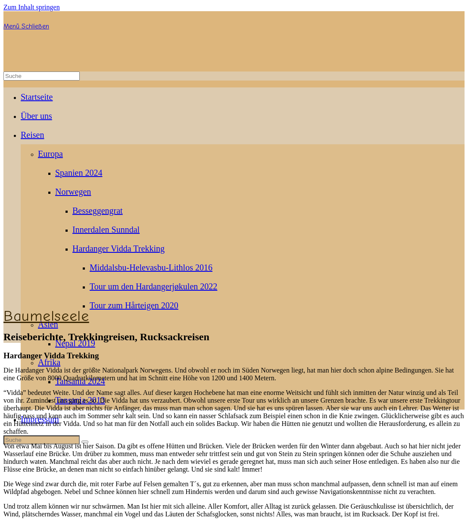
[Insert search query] (41, 76)
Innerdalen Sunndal (106, 229)
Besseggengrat (97, 210)
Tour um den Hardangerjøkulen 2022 (153, 286)
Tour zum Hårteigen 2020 (134, 305)
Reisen (32, 135)
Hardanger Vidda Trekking (118, 248)
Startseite (37, 97)
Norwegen (73, 191)
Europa (50, 153)
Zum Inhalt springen (31, 7)
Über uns (36, 116)
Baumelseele (46, 316)
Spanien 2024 (78, 172)
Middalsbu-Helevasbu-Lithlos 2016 (151, 267)
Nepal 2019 (75, 343)
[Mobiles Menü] (26, 26)
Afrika (49, 362)
